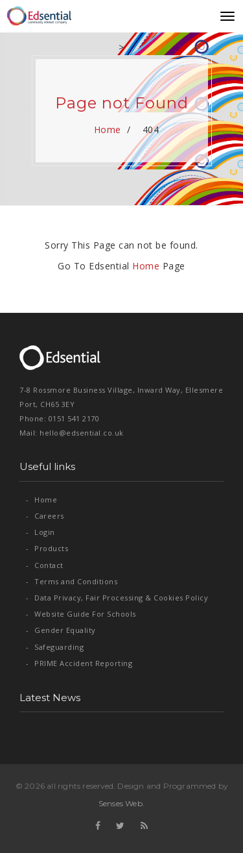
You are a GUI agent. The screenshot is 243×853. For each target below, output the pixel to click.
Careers (45, 516)
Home (107, 129)
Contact (45, 565)
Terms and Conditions (71, 581)
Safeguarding (55, 647)
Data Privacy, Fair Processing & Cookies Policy (117, 597)
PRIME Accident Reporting (79, 663)
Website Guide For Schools (81, 614)
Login (40, 532)
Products (47, 548)
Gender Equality (61, 630)
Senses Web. (121, 803)
